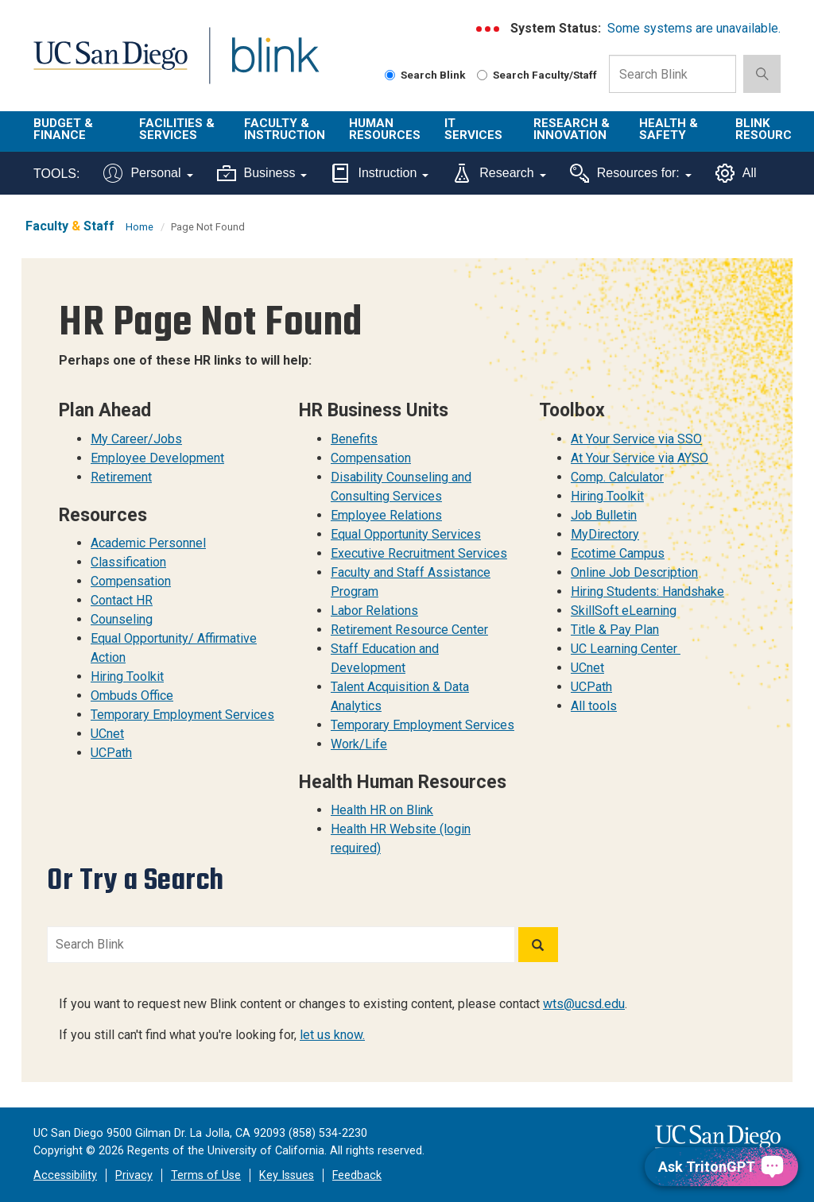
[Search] (538, 944)
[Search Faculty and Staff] (482, 75)
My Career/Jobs (136, 438)
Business (262, 173)
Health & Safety (668, 129)
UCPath (111, 752)
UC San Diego (104, 65)
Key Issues (286, 1175)
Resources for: (631, 173)
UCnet (107, 733)
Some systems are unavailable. (694, 28)
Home (139, 227)
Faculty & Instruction (284, 129)
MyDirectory (605, 534)
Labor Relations (374, 610)
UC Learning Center (625, 648)
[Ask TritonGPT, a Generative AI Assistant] (721, 1166)
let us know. (332, 1034)
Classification (128, 562)
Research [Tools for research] (498, 173)
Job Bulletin (604, 515)
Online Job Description (634, 572)
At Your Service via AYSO (639, 458)
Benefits (354, 438)
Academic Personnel (148, 543)
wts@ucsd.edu (584, 1003)
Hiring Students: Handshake (647, 591)
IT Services (473, 129)
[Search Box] (672, 74)
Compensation (131, 581)
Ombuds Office (132, 695)
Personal (147, 173)
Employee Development (157, 458)
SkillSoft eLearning (623, 610)
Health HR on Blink (382, 809)
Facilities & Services (177, 129)
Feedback (357, 1175)
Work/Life (359, 744)
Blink (260, 65)
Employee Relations (386, 515)
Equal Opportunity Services (406, 534)
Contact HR (122, 600)
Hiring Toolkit (127, 676)
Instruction (379, 173)
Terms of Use (206, 1175)
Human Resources (385, 129)
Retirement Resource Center (409, 629)
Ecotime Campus (618, 553)
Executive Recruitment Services (419, 553)
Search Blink (425, 74)
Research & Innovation (571, 129)
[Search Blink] (390, 75)
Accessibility (65, 1175)
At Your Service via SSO (636, 438)
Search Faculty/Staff (537, 74)
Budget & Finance (63, 129)
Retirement (121, 477)
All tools (594, 705)
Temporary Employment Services (182, 714)
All (736, 173)
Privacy (134, 1175)
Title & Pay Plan (615, 629)
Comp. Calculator (617, 477)
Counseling (122, 619)
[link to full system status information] (488, 29)
